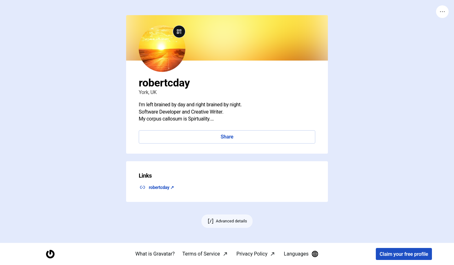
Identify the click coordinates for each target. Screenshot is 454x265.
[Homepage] (50, 254)
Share (227, 137)
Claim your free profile (404, 254)
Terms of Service (201, 254)
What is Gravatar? (155, 254)
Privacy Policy (252, 254)
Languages (301, 254)
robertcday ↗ (161, 187)
